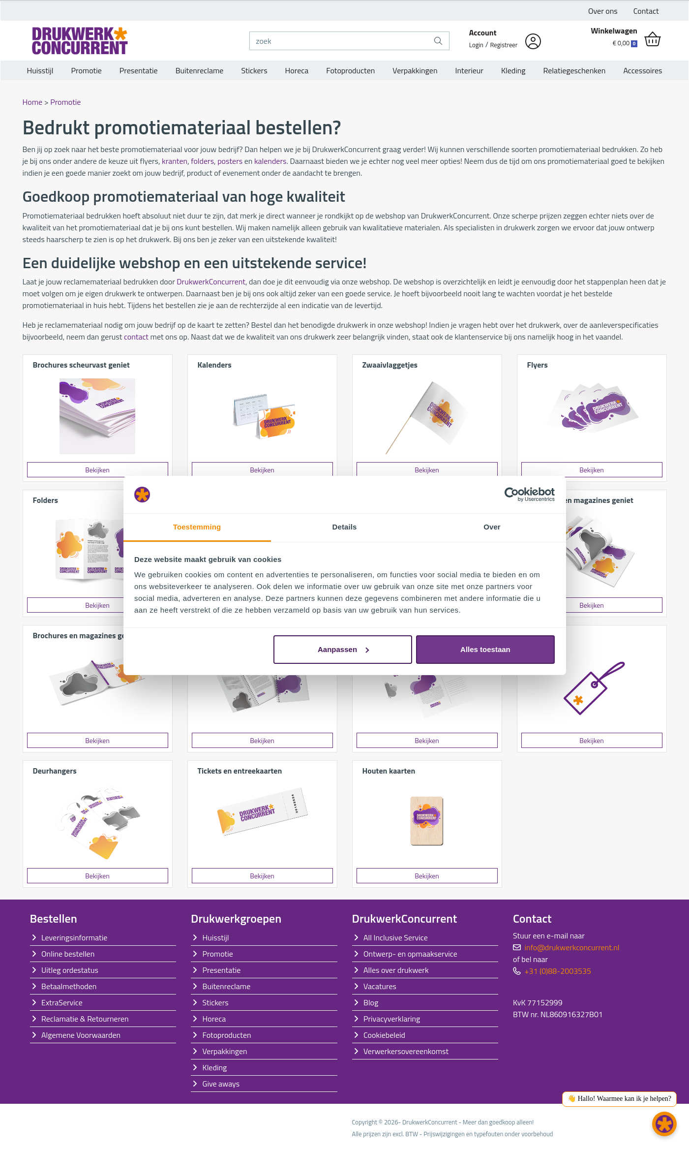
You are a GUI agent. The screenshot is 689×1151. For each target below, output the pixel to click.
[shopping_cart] (652, 39)
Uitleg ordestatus (69, 970)
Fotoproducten (350, 70)
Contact (646, 11)
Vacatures (379, 986)
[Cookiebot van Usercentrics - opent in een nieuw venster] (512, 494)
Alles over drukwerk (396, 970)
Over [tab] (492, 527)
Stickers (254, 70)
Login (476, 45)
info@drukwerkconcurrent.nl (572, 947)
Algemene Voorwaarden (80, 1035)
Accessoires (642, 70)
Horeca (297, 70)
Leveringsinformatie (74, 937)
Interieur (469, 70)
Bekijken (97, 470)
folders (202, 161)
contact (136, 336)
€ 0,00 (625, 43)
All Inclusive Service (395, 937)
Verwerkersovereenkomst (406, 1051)
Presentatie (139, 70)
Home (33, 102)
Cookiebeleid (384, 1035)
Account (483, 32)
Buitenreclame (200, 70)
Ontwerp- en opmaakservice (410, 954)
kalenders (270, 161)
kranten (174, 161)
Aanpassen (343, 649)
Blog (370, 1002)
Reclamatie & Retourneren (85, 1019)
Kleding (513, 70)
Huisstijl (40, 70)
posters (229, 161)
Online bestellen (67, 954)
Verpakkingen (414, 70)
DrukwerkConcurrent (211, 281)
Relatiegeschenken (574, 70)
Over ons (603, 11)
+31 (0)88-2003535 (558, 971)
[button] (664, 1124)
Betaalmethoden (68, 986)
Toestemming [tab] (197, 527)
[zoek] (338, 40)
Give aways (221, 1083)
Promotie (86, 70)
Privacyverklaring (391, 1019)
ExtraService (62, 1002)
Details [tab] (344, 527)
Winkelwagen (614, 30)
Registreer (504, 45)
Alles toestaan (485, 649)
